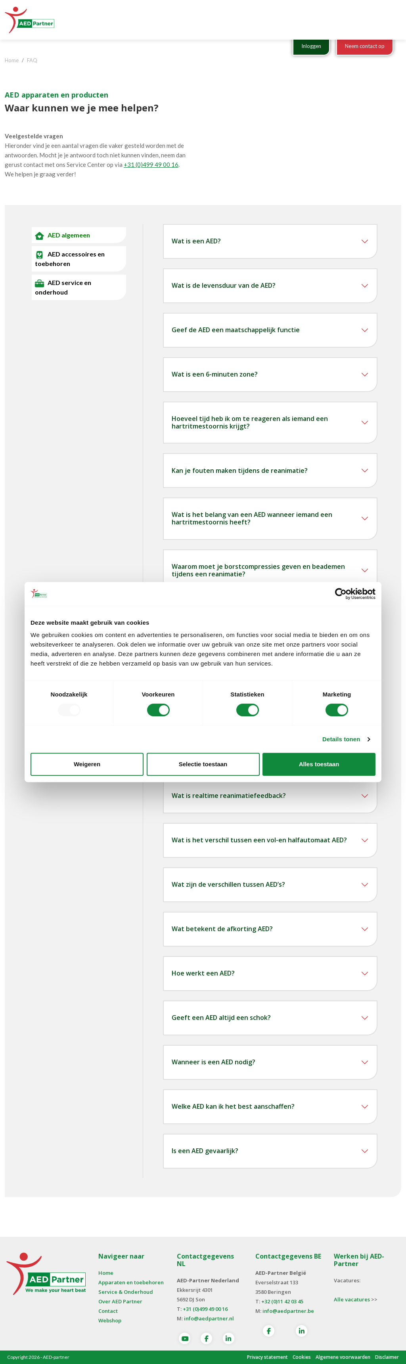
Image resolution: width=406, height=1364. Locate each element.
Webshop (109, 1320)
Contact (108, 1310)
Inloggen (311, 46)
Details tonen (341, 739)
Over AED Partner (120, 1301)
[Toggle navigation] (390, 20)
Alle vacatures (352, 1299)
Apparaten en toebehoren (131, 1282)
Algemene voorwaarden (343, 1357)
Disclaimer (387, 1357)
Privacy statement (267, 1357)
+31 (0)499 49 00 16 (151, 164)
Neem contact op (365, 46)
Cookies (302, 1357)
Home (105, 1272)
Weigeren (87, 764)
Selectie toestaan (203, 764)
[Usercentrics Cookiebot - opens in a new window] (340, 594)
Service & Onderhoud (125, 1291)
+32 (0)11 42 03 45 (282, 1301)
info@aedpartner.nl (209, 1318)
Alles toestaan (319, 764)
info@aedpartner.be (288, 1310)
